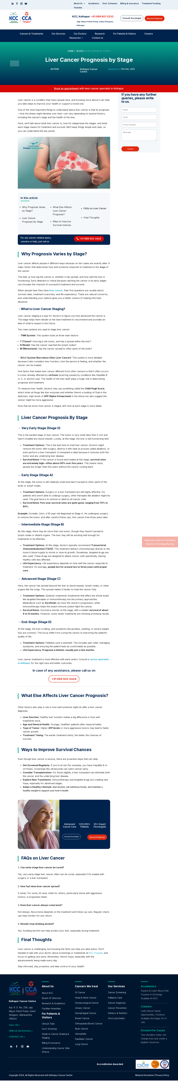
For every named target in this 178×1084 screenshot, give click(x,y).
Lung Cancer (81, 1047)
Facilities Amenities (51, 1012)
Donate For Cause (153, 1033)
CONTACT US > (17, 1040)
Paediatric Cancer (84, 1042)
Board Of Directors (51, 1001)
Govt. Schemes (109, 4)
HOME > (72, 51)
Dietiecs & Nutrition (117, 1016)
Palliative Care (115, 1001)
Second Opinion (154, 18)
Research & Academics (53, 1006)
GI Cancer (80, 995)
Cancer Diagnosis (117, 1006)
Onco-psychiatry (116, 1021)
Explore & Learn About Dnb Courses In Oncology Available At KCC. (155, 998)
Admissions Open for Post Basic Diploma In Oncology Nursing (159, 542)
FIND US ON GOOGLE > (21, 1034)
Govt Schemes (49, 1032)
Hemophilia (80, 1037)
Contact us (97, 38)
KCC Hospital (95, 956)
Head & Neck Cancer (85, 1001)
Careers (148, 34)
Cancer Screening (117, 995)
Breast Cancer (82, 1021)
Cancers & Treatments (31, 34)
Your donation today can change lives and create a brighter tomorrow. (154, 1042)
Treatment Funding (151, 4)
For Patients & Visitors (124, 34)
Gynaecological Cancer (87, 1006)
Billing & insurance (129, 4)
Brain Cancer (81, 1032)
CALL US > (14, 1028)
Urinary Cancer (82, 1011)
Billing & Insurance (51, 1046)
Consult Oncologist (131, 18)
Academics (93, 4)
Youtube (78, 8)
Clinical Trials (48, 1027)
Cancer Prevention (117, 1011)
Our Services (58, 34)
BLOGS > (81, 51)
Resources (75, 38)
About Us (78, 4)
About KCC (47, 996)
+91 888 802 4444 (90, 238)
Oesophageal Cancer (85, 1016)
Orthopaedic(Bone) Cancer (88, 1027)
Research (100, 34)
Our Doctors (80, 34)
